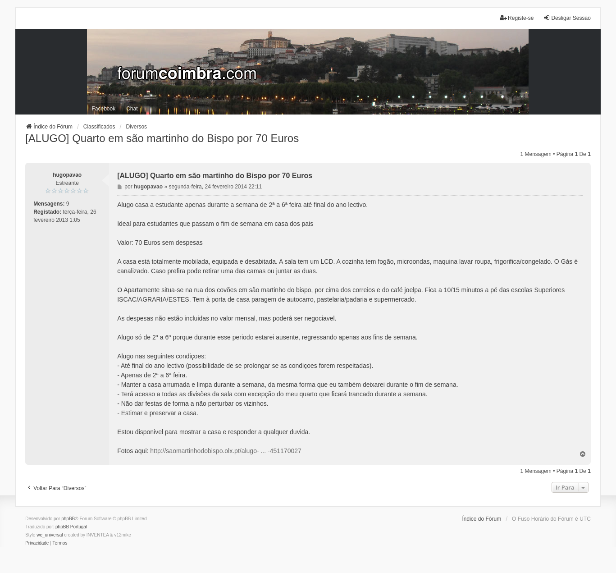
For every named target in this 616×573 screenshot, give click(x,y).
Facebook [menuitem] (103, 108)
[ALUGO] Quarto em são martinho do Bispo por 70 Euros (162, 138)
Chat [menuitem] (131, 108)
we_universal (50, 534)
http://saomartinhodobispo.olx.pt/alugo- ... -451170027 (225, 450)
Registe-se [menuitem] (517, 17)
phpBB (68, 518)
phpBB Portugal (71, 526)
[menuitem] (37, 543)
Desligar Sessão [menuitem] (566, 17)
